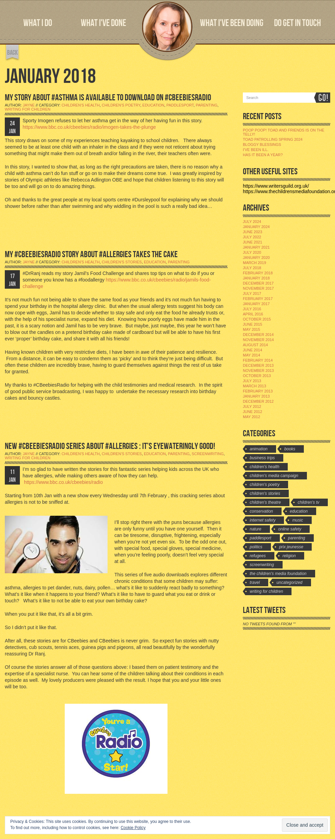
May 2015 (251, 329)
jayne (29, 105)
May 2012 (251, 417)
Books (289, 449)
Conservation (261, 511)
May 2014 (251, 355)
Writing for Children (27, 109)
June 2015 (252, 324)
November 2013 (258, 370)
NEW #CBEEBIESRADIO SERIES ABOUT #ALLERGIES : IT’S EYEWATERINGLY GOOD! (110, 446)
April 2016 (253, 314)
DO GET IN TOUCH (297, 23)
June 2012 (252, 412)
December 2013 (258, 365)
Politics (256, 546)
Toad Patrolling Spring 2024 (272, 139)
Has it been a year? (263, 155)
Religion (289, 555)
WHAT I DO (37, 23)
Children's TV (308, 502)
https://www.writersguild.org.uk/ (276, 186)
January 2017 (256, 304)
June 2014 (252, 350)
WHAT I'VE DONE (103, 23)
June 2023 (252, 232)
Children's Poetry (121, 105)
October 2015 (257, 319)
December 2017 (258, 283)
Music (297, 520)
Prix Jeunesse (291, 546)
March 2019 (254, 263)
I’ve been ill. (256, 150)
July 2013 (252, 381)
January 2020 (256, 257)
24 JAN (12, 127)
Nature (255, 529)
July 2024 (252, 222)
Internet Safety (262, 520)
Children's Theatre (265, 502)
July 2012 (252, 406)
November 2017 (258, 288)
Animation (259, 449)
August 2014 (255, 345)
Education (153, 105)
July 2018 (252, 268)
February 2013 (258, 391)
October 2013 (257, 376)
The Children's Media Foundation (278, 573)
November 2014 (258, 340)
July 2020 (252, 252)
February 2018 (258, 273)
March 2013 (254, 386)
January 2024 (256, 227)
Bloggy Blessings (262, 144)
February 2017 (258, 299)
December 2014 (258, 335)
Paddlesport (180, 105)
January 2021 (256, 247)
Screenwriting (208, 454)
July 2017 (252, 293)
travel (255, 582)
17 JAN (12, 280)
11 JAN (12, 476)
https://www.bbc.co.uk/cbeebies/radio (63, 482)
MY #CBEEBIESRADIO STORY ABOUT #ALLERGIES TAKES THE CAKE (91, 254)
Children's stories (122, 262)
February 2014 (258, 360)
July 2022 (252, 237)
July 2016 (252, 309)
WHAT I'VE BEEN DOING (231, 23)
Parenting (206, 105)
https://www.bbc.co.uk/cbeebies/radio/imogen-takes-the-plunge (89, 127)
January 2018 (256, 278)
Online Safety (289, 529)
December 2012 (258, 401)
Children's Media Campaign (274, 475)
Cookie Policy (133, 827)
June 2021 (252, 242)
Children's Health (81, 105)
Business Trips (262, 457)
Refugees (258, 555)
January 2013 (256, 396)
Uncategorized (289, 582)
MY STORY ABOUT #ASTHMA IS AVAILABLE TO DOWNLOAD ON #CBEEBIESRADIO (108, 97)
